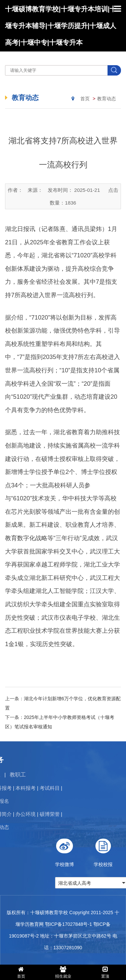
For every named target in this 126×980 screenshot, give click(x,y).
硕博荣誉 (32, 814)
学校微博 (82, 850)
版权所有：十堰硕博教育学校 (37, 912)
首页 (85, 98)
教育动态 (106, 98)
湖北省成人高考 (92, 883)
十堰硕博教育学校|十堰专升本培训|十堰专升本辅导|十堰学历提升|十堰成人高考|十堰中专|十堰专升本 (60, 25)
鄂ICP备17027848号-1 (68, 924)
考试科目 (32, 788)
